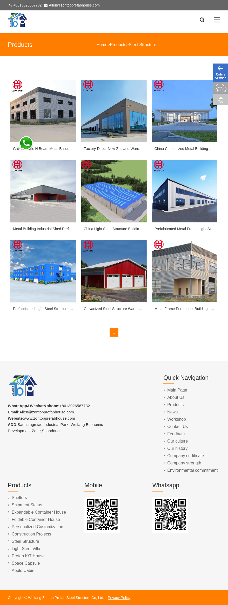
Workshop (176, 419)
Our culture (177, 441)
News (172, 412)
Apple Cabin (23, 570)
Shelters (19, 497)
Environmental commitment (192, 470)
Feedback (176, 434)
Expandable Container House (39, 512)
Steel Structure (142, 44)
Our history (177, 448)
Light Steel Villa (26, 548)
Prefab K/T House (28, 556)
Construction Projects (31, 534)
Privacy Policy (119, 598)
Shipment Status (27, 505)
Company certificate (185, 455)
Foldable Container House (36, 519)
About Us (175, 397)
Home (102, 44)
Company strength (184, 463)
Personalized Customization (37, 527)
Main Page (177, 390)
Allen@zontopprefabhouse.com (74, 5)
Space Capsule (26, 563)
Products (118, 44)
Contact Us (177, 426)
